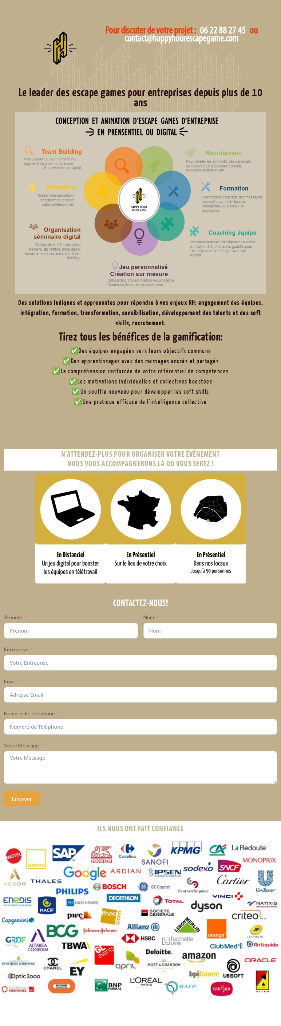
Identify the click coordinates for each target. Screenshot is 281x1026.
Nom (148, 617)
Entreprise (16, 649)
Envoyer (22, 798)
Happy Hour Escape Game (72, 61)
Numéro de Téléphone (29, 713)
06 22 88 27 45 (223, 31)
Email (10, 681)
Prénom (13, 617)
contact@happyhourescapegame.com (181, 39)
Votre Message (21, 745)
